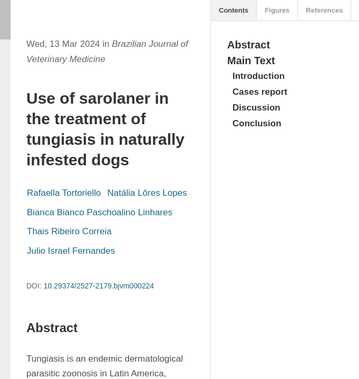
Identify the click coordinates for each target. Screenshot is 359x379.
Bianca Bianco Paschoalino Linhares (99, 212)
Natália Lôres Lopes (147, 193)
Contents (233, 10)
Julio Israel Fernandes (71, 251)
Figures (277, 10)
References (324, 10)
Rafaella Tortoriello (64, 193)
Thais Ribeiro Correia (69, 231)
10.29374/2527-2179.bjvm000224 (99, 286)
